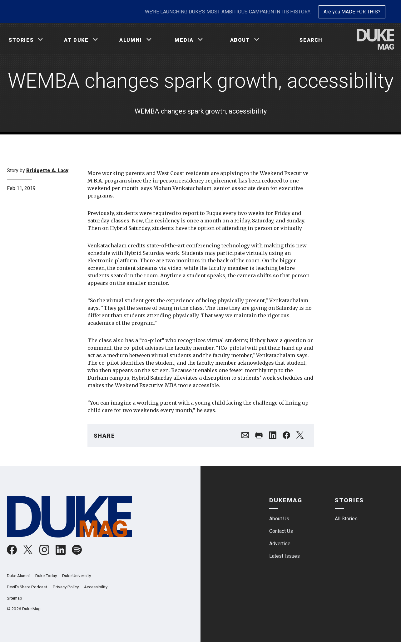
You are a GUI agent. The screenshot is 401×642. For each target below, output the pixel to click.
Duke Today (46, 575)
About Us (279, 519)
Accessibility (95, 586)
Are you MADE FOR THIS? (352, 12)
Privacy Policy (66, 586)
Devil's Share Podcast (27, 586)
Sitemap (14, 598)
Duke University (76, 575)
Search (311, 40)
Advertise (279, 544)
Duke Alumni (18, 575)
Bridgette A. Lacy (47, 170)
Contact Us (281, 531)
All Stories (346, 519)
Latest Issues (284, 556)
